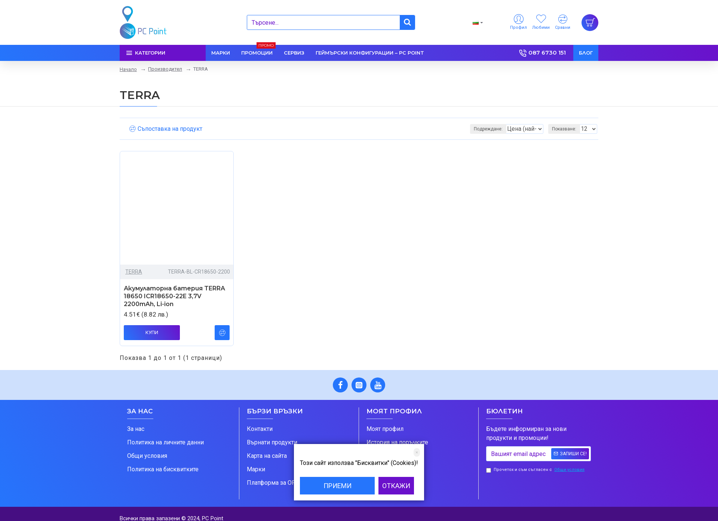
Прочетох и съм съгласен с (536, 470)
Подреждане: (454, 129)
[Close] (417, 452)
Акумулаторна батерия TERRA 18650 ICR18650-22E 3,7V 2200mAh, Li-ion (174, 296)
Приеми (337, 486)
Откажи (396, 486)
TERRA (133, 272)
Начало (128, 69)
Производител (165, 69)
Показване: (566, 129)
